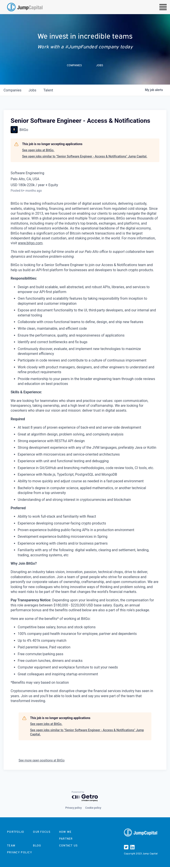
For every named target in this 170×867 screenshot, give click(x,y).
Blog (37, 845)
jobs (32, 90)
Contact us (68, 845)
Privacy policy (73, 807)
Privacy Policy (19, 852)
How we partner (66, 835)
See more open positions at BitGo (42, 760)
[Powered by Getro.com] (85, 796)
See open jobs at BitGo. (38, 150)
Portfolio (15, 831)
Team (11, 845)
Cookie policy (93, 807)
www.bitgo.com (30, 243)
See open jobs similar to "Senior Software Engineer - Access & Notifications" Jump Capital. (84, 156)
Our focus (41, 831)
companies (12, 90)
